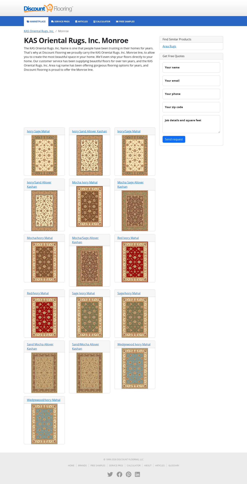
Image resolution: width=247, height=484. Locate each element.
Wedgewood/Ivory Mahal (43, 400)
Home (71, 465)
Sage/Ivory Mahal (128, 293)
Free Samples (97, 465)
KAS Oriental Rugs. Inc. (39, 31)
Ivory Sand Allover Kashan (89, 131)
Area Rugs (169, 46)
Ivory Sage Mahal (38, 131)
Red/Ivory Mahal (38, 293)
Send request (174, 139)
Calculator (133, 465)
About (148, 465)
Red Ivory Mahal (128, 238)
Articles (160, 465)
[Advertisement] (89, 100)
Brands (82, 465)
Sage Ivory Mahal (83, 293)
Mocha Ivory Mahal (84, 182)
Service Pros (116, 465)
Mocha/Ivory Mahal (40, 238)
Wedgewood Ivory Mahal (133, 344)
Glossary (173, 465)
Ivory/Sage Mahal (128, 131)
